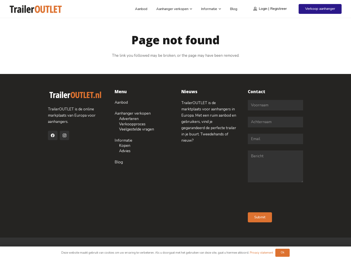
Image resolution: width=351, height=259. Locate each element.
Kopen (124, 145)
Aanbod (121, 102)
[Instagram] (64, 135)
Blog (119, 162)
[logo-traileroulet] (36, 9)
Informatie (123, 140)
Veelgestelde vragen (136, 129)
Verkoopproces (132, 124)
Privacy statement (261, 253)
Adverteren (129, 118)
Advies (125, 151)
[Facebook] (53, 135)
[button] (190, 9)
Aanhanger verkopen (133, 113)
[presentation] (282, 197)
